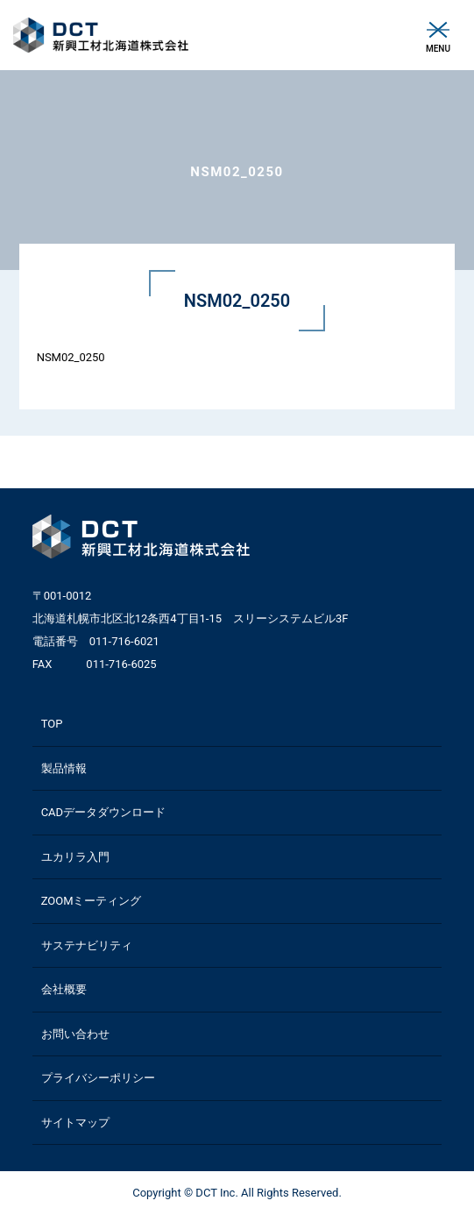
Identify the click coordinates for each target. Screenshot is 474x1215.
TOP (52, 723)
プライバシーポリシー (98, 1077)
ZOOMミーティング (91, 900)
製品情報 (64, 768)
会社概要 (64, 989)
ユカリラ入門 (75, 856)
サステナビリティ (86, 945)
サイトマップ (75, 1122)
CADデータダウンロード (103, 812)
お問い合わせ (75, 1034)
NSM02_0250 (71, 357)
